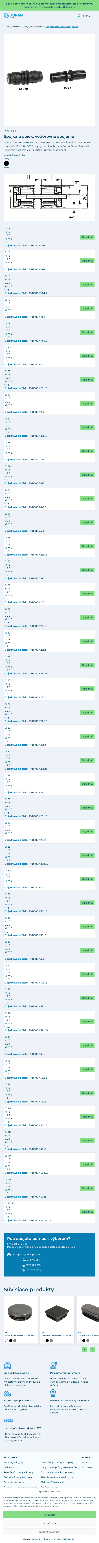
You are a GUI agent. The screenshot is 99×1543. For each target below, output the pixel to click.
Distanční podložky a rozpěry (57, 1462)
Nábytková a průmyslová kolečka (59, 1467)
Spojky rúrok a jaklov (33, 26)
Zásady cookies (30, 1539)
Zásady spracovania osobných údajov (56, 1539)
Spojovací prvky (49, 1487)
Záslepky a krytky (13, 1462)
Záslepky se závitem (15, 1482)
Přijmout (49, 1514)
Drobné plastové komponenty (58, 1472)
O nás (85, 1462)
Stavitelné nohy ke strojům (19, 1477)
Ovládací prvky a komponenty (20, 1487)
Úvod (6, 26)
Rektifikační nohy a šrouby (18, 1472)
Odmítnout (49, 1523)
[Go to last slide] (84, 1349)
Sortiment (16, 26)
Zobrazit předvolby (49, 1531)
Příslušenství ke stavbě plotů (57, 1477)
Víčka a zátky (11, 1467)
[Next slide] (92, 1349)
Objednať (87, 237)
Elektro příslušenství (52, 1482)
